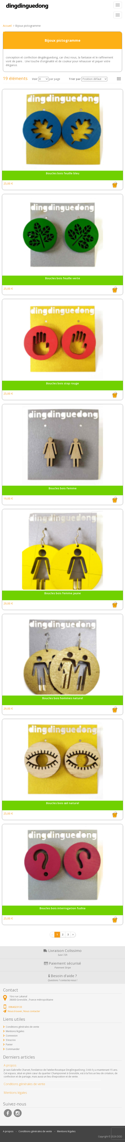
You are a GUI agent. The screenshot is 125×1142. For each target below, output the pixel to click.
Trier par (75, 79)
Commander (13, 1049)
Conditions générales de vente (22, 1026)
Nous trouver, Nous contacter (24, 1011)
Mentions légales (15, 1031)
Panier (9, 1044)
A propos (8, 1131)
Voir (34, 79)
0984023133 (15, 1007)
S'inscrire (11, 1040)
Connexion (12, 1035)
